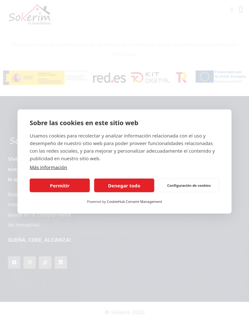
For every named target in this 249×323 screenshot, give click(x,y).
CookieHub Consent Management (134, 201)
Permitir (60, 185)
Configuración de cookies (189, 185)
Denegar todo (124, 185)
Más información (48, 167)
